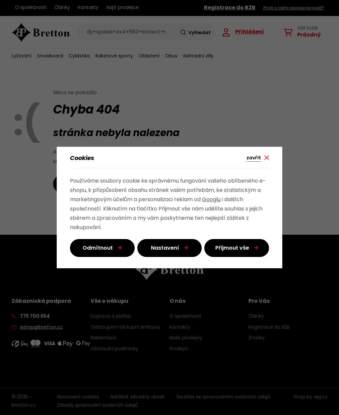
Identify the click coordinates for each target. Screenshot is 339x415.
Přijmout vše (232, 248)
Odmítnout (98, 248)
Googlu (211, 200)
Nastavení (165, 248)
